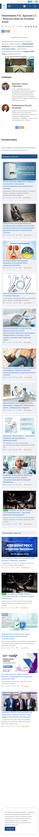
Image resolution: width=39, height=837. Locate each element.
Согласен (10, 829)
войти (4, 150)
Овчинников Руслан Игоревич (22, 106)
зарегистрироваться (19, 150)
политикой (14, 825)
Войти (34, 6)
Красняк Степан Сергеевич (20, 84)
